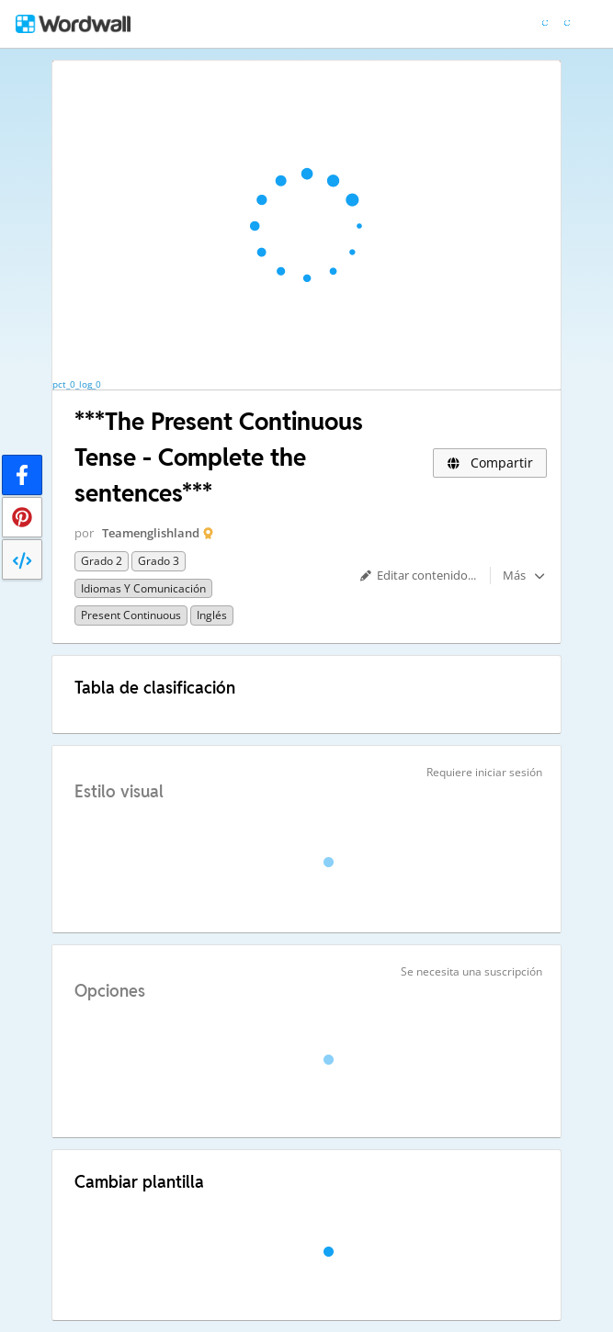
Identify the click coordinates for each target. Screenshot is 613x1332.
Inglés (212, 615)
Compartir (490, 462)
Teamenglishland (150, 533)
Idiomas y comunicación (143, 588)
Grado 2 (101, 561)
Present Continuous (131, 615)
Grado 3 (158, 561)
